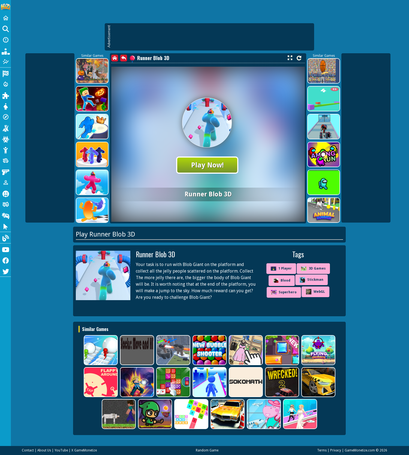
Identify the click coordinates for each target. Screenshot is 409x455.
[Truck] (5, 204)
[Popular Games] (5, 50)
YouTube (61, 450)
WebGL (315, 291)
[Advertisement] (212, 37)
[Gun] (5, 171)
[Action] (5, 84)
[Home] (5, 18)
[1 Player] (5, 182)
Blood (281, 280)
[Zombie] (5, 138)
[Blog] (5, 237)
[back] (123, 58)
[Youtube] (5, 249)
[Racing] (5, 73)
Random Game (207, 450)
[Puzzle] (5, 95)
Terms (322, 450)
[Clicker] (5, 226)
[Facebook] (5, 260)
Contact (28, 450)
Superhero (284, 292)
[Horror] (5, 193)
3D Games (313, 269)
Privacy (335, 450)
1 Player (281, 269)
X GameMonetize (84, 450)
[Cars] (5, 160)
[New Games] (5, 39)
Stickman (311, 280)
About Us (44, 450)
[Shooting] (5, 127)
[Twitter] (5, 270)
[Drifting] (5, 215)
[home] (114, 58)
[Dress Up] (5, 106)
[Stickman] (5, 149)
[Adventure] (5, 116)
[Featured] (5, 61)
